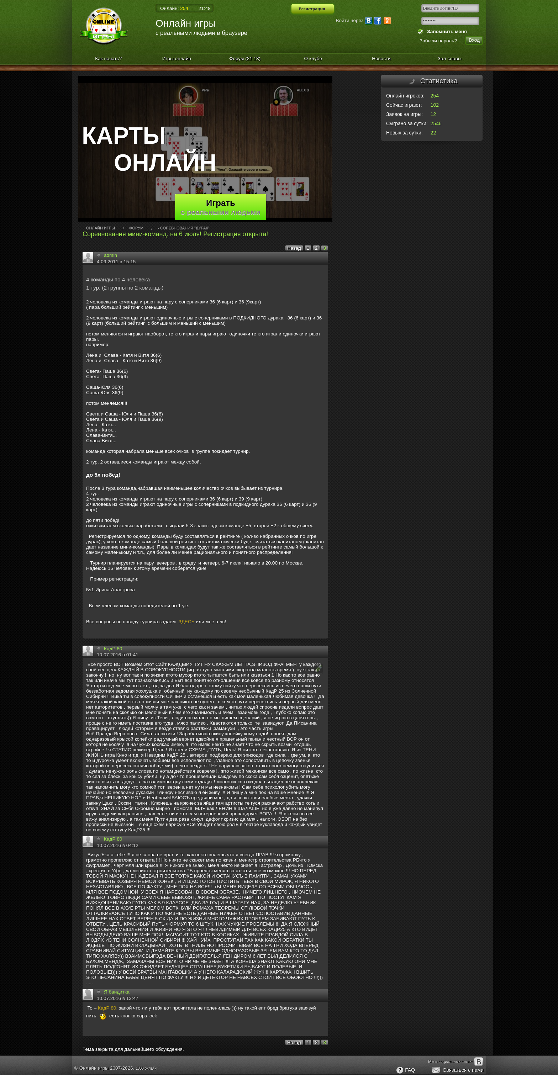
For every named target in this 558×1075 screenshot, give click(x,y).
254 (435, 96)
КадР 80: (107, 1008)
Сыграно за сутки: (407, 123)
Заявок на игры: (404, 114)
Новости (381, 58)
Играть (220, 207)
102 (435, 105)
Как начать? (108, 58)
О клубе (313, 58)
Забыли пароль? (438, 40)
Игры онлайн (176, 58)
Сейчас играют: (404, 105)
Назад (294, 248)
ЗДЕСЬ (186, 621)
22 (433, 133)
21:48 (205, 8)
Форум (244, 58)
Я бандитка (117, 992)
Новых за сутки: (404, 133)
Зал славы (450, 58)
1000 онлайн (146, 1068)
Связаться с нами (457, 1070)
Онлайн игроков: (405, 96)
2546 (436, 123)
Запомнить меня (446, 31)
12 (433, 114)
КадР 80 (113, 648)
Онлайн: (174, 8)
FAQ (405, 1070)
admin (110, 255)
